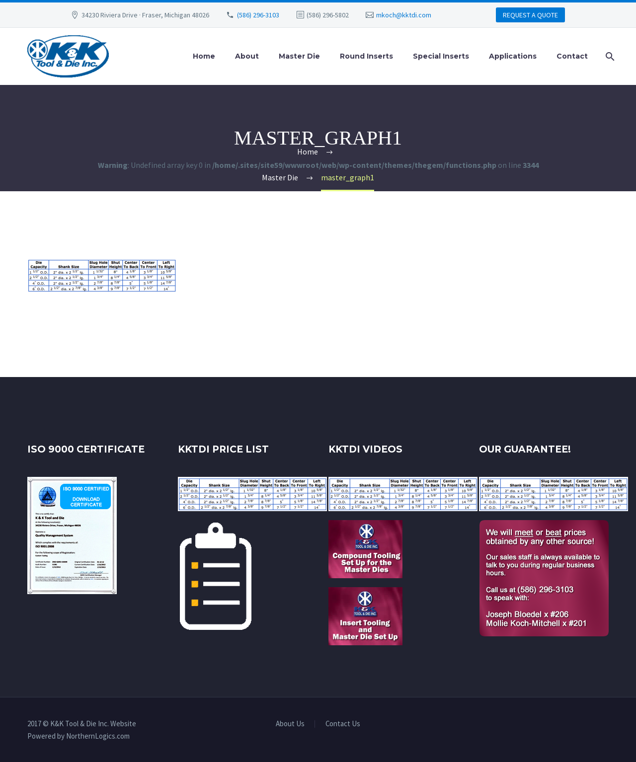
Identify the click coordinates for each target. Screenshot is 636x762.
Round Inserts (366, 56)
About (247, 56)
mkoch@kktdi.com (403, 14)
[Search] (608, 56)
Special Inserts (441, 56)
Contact (572, 56)
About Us (290, 724)
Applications (513, 56)
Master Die (299, 56)
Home (204, 56)
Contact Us (342, 724)
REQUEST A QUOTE (530, 14)
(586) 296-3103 (258, 14)
